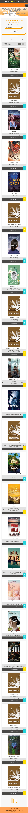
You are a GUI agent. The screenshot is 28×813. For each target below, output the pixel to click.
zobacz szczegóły (13, 75)
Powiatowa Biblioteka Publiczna (14, 10)
